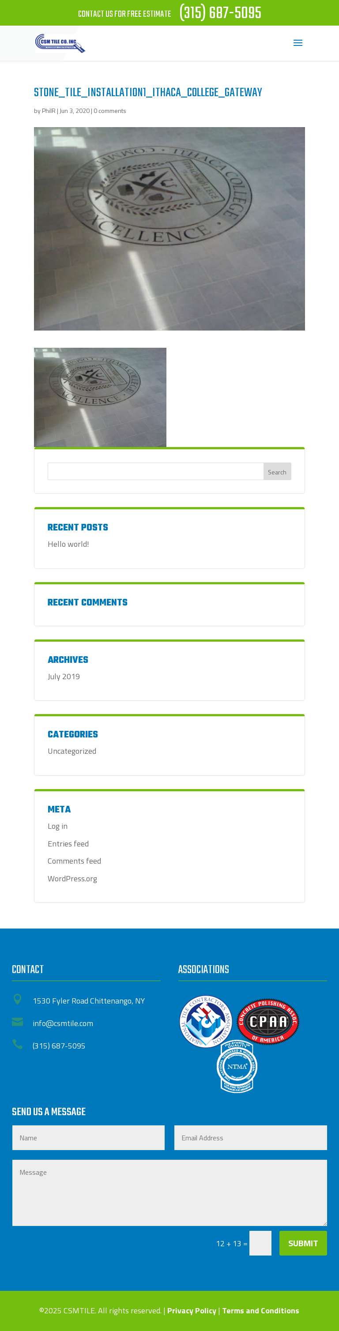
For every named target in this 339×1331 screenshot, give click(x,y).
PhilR (49, 110)
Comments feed (74, 861)
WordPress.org (72, 878)
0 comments (110, 110)
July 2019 (64, 676)
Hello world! (68, 544)
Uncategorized (72, 751)
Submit (303, 1243)
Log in (58, 826)
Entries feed (68, 844)
